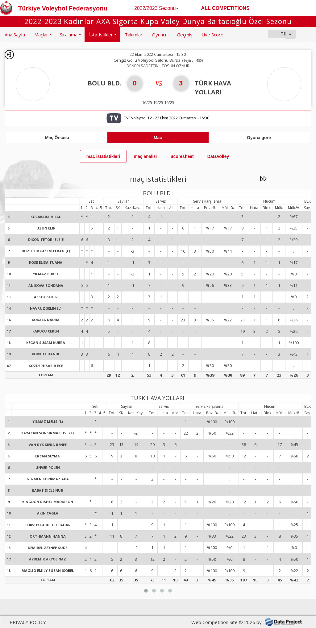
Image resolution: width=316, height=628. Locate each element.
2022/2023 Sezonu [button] (156, 8)
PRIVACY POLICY (28, 622)
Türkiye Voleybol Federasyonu (62, 8)
